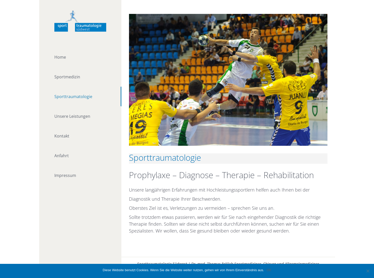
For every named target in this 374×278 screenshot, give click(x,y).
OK (269, 270)
